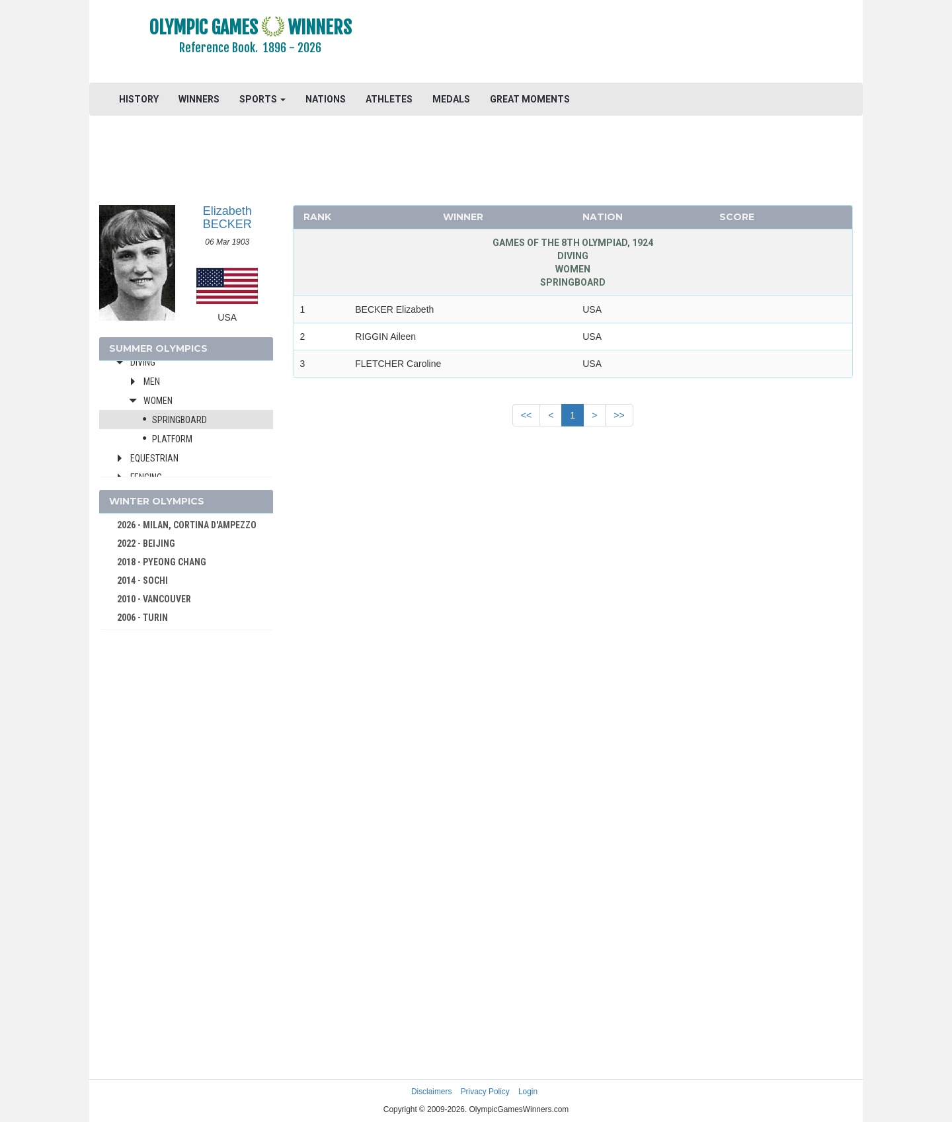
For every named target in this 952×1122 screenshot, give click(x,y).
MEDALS (451, 99)
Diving (142, 362)
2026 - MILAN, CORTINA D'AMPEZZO (187, 525)
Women (158, 400)
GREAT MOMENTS (530, 99)
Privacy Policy (485, 1091)
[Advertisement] (637, 43)
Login (527, 1091)
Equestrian (154, 458)
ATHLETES (389, 99)
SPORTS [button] (262, 99)
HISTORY (139, 99)
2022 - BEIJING (146, 543)
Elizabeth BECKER (227, 217)
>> (619, 415)
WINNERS (198, 99)
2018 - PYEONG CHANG (161, 562)
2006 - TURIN (142, 617)
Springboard (179, 420)
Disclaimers (431, 1091)
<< (526, 415)
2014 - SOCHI (142, 580)
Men (151, 381)
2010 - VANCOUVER (154, 599)
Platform (172, 439)
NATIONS (325, 99)
